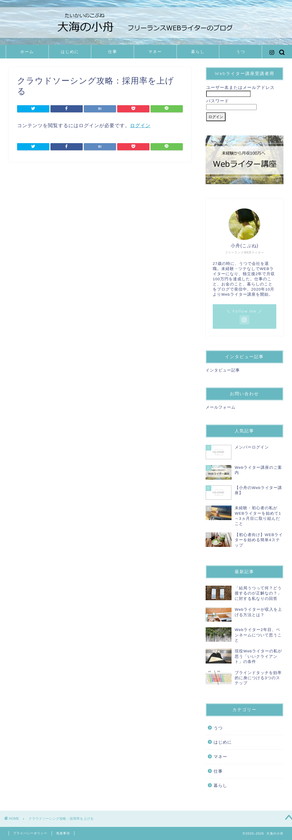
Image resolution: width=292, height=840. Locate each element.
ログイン (140, 125)
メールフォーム (221, 407)
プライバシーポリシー (30, 833)
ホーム (27, 51)
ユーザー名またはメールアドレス (240, 87)
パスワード (217, 100)
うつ (240, 51)
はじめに (70, 51)
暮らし (198, 51)
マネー (155, 51)
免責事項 (63, 833)
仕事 (112, 51)
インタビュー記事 (223, 370)
